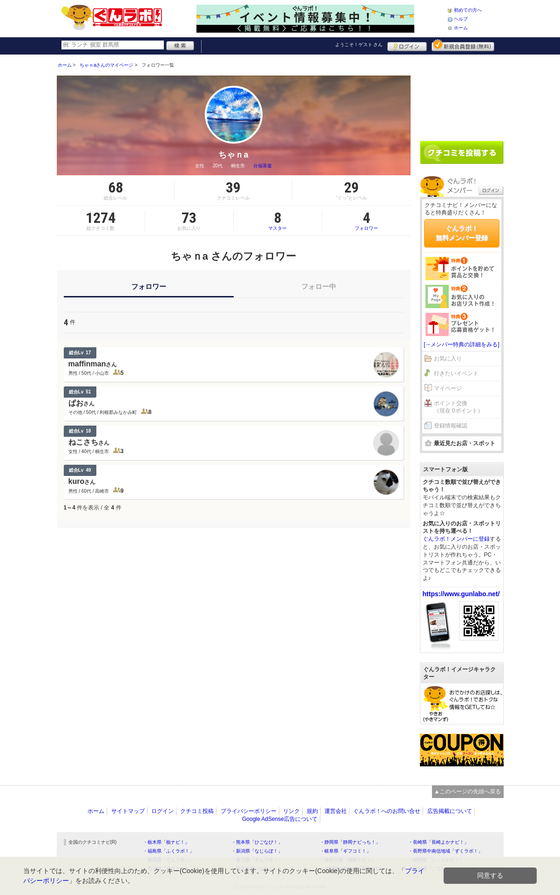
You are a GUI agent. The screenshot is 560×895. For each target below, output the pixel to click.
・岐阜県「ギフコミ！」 (345, 851)
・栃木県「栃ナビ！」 (166, 842)
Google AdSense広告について (279, 819)
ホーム (461, 27)
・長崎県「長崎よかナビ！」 (438, 842)
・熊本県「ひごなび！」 (257, 842)
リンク (291, 811)
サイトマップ (128, 811)
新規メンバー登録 (463, 45)
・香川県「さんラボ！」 (257, 859)
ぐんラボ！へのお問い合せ (386, 811)
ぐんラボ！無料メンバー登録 (462, 233)
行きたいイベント (456, 373)
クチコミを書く (462, 152)
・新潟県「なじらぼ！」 (257, 851)
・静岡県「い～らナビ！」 (436, 859)
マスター (278, 220)
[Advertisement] (462, 94)
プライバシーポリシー (249, 811)
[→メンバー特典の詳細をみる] (461, 344)
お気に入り (448, 358)
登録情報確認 (450, 425)
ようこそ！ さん (359, 44)
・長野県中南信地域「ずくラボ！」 (445, 851)
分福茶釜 (262, 165)
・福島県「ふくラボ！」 (168, 851)
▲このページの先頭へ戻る (467, 791)
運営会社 (335, 811)
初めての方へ (468, 10)
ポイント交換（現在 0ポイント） (458, 407)
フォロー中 (318, 286)
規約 (312, 811)
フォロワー (366, 220)
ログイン (407, 45)
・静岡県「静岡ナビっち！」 (350, 842)
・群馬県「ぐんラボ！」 (168, 859)
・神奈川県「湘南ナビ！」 (348, 859)
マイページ (448, 388)
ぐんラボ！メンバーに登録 (456, 539)
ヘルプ (461, 18)
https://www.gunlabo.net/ (461, 594)
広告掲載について (449, 811)
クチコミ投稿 (197, 811)
